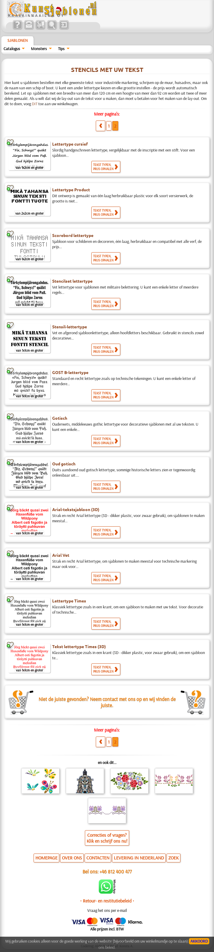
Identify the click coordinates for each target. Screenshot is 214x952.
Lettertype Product (71, 189)
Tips (61, 48)
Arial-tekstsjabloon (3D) (75, 509)
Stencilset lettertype (72, 281)
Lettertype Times (69, 600)
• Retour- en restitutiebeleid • (107, 901)
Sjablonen (17, 40)
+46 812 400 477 (116, 871)
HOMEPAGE (46, 858)
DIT (34, 103)
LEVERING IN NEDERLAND (139, 858)
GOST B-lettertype (70, 372)
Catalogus (12, 48)
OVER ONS (72, 858)
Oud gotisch (63, 463)
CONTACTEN (97, 858)
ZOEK (173, 858)
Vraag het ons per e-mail (107, 910)
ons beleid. (107, 947)
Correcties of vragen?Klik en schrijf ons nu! (107, 838)
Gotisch (59, 418)
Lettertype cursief (70, 143)
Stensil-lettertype (69, 326)
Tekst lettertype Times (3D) (79, 646)
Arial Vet (60, 555)
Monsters (39, 48)
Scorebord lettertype (72, 235)
